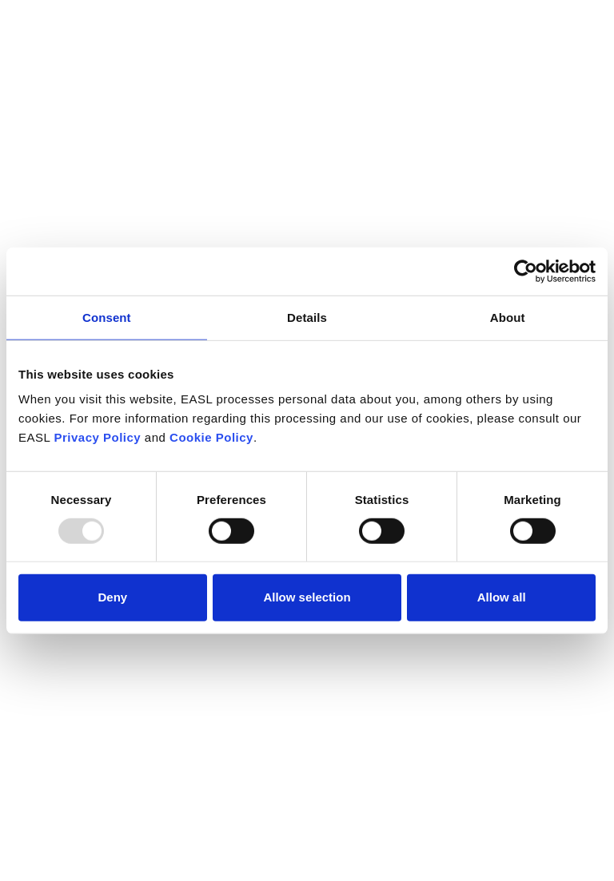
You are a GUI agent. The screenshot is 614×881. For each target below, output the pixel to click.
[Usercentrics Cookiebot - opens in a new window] (526, 271)
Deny (112, 597)
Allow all (501, 597)
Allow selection (306, 597)
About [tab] (507, 316)
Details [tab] (307, 316)
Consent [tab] (106, 316)
